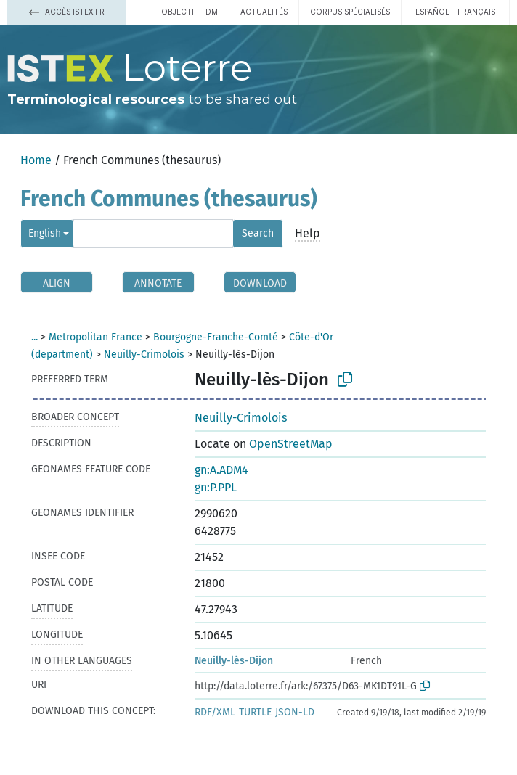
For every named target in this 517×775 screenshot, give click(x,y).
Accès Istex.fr (67, 11)
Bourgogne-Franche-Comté (215, 337)
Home (36, 160)
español (432, 11)
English (44, 233)
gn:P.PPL (216, 487)
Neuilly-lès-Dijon (234, 661)
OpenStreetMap (291, 444)
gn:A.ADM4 (221, 470)
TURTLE (255, 712)
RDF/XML (215, 712)
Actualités (264, 11)
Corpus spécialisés (350, 11)
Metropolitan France (95, 337)
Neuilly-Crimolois (144, 354)
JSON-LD (294, 712)
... (34, 337)
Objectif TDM (189, 11)
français (476, 11)
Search (258, 233)
